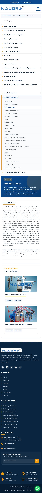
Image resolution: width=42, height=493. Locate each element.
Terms (29, 490)
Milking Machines (10, 107)
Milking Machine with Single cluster (15, 294)
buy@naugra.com (9, 448)
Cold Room (8, 158)
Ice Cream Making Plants (12, 143)
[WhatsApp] (20, 367)
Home (4, 16)
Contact (5, 395)
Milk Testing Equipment (11, 104)
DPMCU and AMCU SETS (11, 161)
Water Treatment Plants (10, 424)
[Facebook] (3, 367)
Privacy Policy (21, 490)
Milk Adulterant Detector (11, 110)
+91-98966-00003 (10, 443)
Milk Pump (7, 131)
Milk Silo (7, 152)
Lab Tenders (7, 392)
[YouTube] (16, 367)
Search (5, 389)
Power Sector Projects (10, 427)
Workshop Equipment (9, 409)
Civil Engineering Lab (9, 412)
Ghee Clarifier (9, 128)
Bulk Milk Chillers (9, 122)
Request (5, 386)
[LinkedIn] (7, 367)
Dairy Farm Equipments (19, 16)
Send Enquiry (26, 3)
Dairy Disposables (10, 164)
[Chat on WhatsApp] (37, 488)
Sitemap (34, 490)
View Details (9, 300)
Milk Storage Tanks (10, 125)
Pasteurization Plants (10, 149)
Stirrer (6, 119)
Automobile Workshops (10, 418)
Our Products (9, 16)
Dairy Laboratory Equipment (12, 167)
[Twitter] (11, 367)
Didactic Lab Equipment (10, 415)
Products (6, 383)
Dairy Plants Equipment (11, 113)
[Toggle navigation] (38, 8)
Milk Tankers (8, 155)
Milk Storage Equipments (11, 134)
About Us (6, 380)
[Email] (19, 461)
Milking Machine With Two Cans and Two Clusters (19, 324)
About (6, 490)
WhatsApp (15, 3)
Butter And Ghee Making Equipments (15, 137)
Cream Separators (10, 101)
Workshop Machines (9, 406)
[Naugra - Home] (12, 8)
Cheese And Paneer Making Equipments (16, 140)
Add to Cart (18, 300)
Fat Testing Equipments (11, 116)
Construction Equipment (10, 421)
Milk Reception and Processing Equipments (17, 146)
